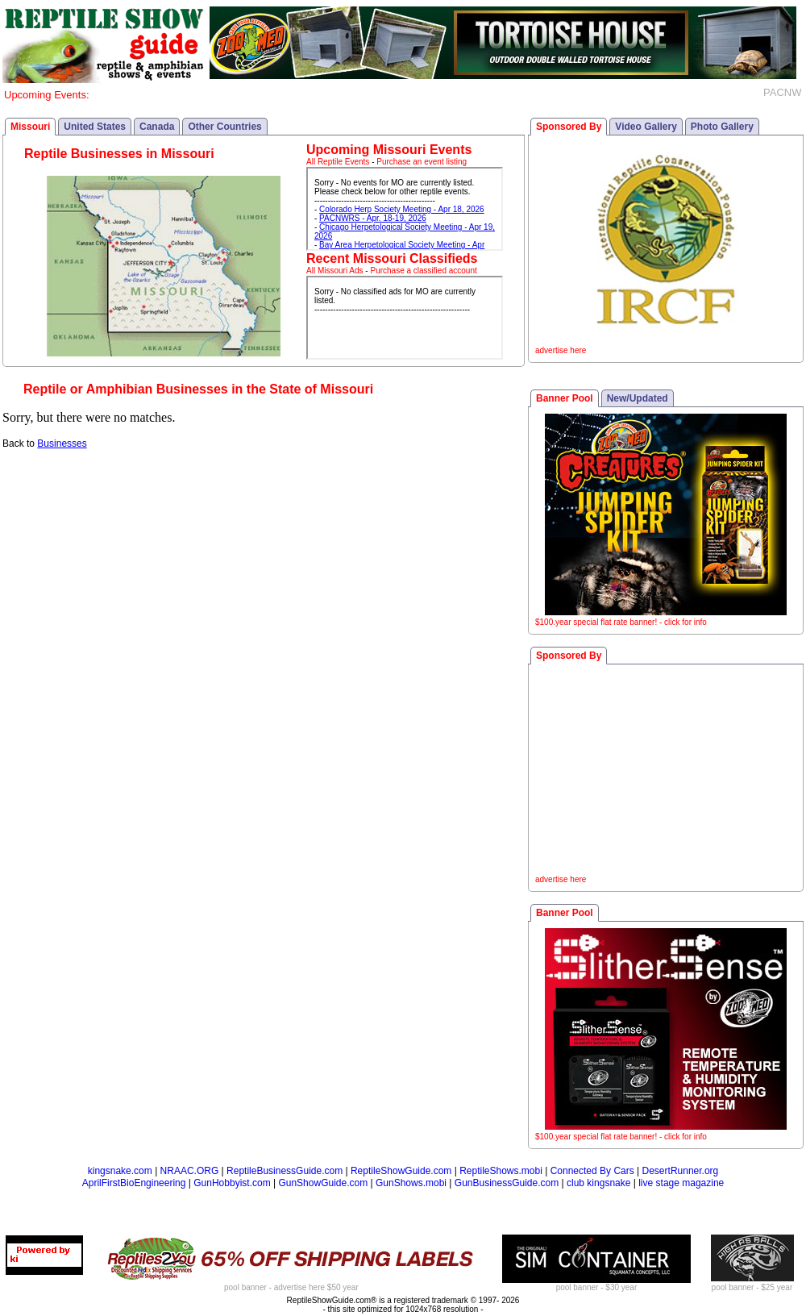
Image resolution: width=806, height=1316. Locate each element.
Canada (156, 126)
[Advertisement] (666, 771)
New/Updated (637, 398)
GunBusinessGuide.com (507, 1183)
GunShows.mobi (411, 1183)
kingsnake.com (120, 1170)
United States (95, 126)
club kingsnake (598, 1183)
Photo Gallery (722, 126)
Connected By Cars (592, 1170)
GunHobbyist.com (231, 1183)
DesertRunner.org (680, 1170)
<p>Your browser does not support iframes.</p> (404, 209)
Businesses (61, 443)
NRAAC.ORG (189, 1170)
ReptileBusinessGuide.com (284, 1170)
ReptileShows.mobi (500, 1170)
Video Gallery (645, 126)
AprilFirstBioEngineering (134, 1183)
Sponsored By (568, 126)
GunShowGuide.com (323, 1183)
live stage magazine (681, 1183)
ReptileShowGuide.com (401, 1170)
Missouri (30, 126)
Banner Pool (564, 398)
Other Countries (224, 126)
